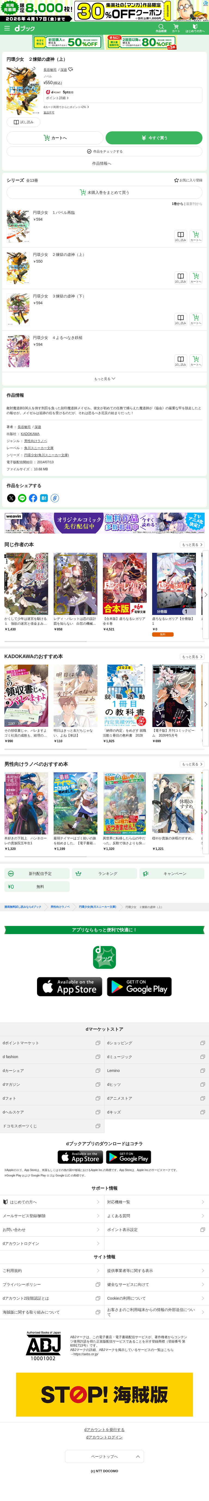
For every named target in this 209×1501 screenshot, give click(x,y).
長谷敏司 (50, 70)
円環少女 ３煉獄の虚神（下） (59, 296)
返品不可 (49, 112)
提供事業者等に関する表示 (130, 1270)
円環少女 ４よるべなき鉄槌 (57, 337)
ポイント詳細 (56, 98)
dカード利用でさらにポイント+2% (65, 107)
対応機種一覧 (118, 1202)
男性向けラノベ (35, 441)
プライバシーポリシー (22, 1284)
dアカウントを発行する (104, 1429)
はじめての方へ (20, 1202)
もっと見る (190, 545)
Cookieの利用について (126, 1298)
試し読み (26, 122)
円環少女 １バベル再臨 (54, 212)
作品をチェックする (108, 151)
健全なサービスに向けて (128, 1284)
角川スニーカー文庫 (39, 448)
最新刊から (194, 203)
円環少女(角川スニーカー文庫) (46, 455)
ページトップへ (104, 1456)
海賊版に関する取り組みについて (31, 1312)
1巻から (178, 203)
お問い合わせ (14, 1229)
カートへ (59, 138)
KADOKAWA (30, 434)
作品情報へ (101, 163)
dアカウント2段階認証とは (26, 1298)
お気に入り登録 (191, 180)
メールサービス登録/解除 (24, 1216)
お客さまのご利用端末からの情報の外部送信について (151, 1312)
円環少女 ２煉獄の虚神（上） (59, 254)
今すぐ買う (158, 138)
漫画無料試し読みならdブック (22, 907)
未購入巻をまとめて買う (109, 192)
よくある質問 (118, 1216)
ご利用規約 (12, 1270)
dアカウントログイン (21, 1243)
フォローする (70, 69)
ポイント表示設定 (122, 1229)
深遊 (63, 70)
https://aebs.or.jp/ (85, 1354)
